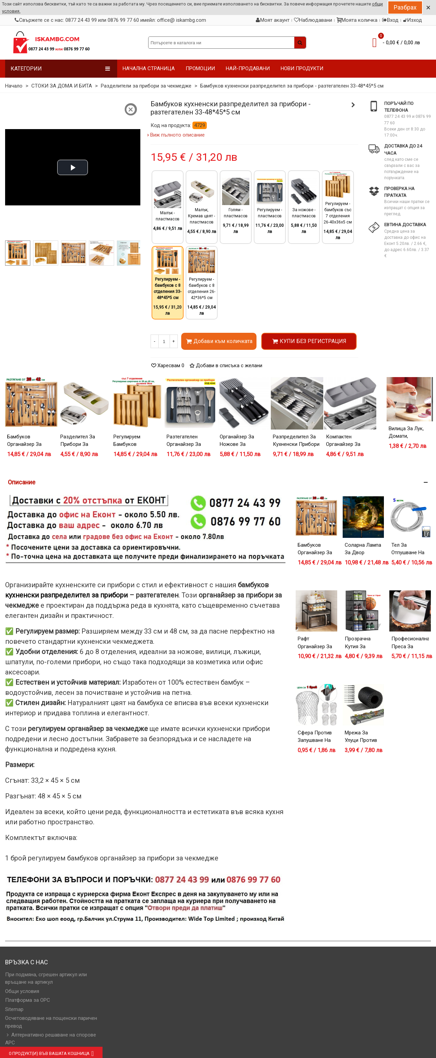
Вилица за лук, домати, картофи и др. (406, 436)
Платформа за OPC (27, 1000)
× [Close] (428, 7)
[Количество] (164, 341)
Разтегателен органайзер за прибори (184, 444)
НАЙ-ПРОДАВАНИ (248, 68)
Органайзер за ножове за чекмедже (237, 444)
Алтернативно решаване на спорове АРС (50, 1038)
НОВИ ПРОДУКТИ (302, 68)
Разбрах (405, 7)
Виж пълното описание (178, 135)
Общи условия (22, 991)
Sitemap (14, 1009)
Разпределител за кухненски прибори (296, 441)
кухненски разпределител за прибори (66, 595)
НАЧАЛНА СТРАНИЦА (149, 68)
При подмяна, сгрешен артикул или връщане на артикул (46, 978)
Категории (60, 69)
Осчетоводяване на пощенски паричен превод (51, 1022)
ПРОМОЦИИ (200, 68)
